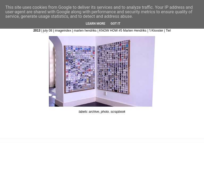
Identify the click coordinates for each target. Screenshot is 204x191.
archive (94, 112)
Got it (115, 23)
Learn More (95, 23)
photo (105, 112)
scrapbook (117, 112)
